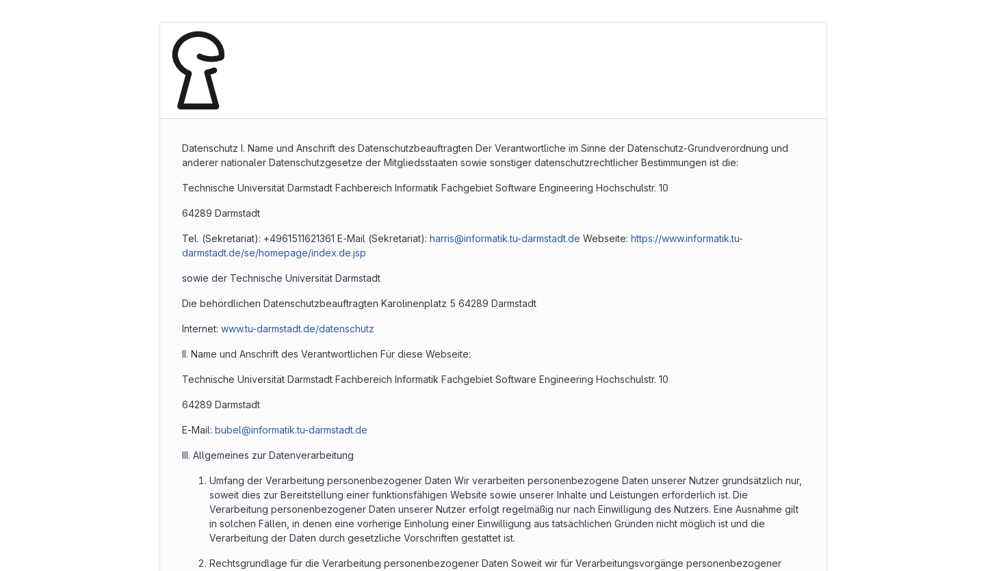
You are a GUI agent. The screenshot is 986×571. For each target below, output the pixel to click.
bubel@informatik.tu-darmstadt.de (291, 430)
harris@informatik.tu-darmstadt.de (505, 238)
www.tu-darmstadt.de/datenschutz (297, 328)
